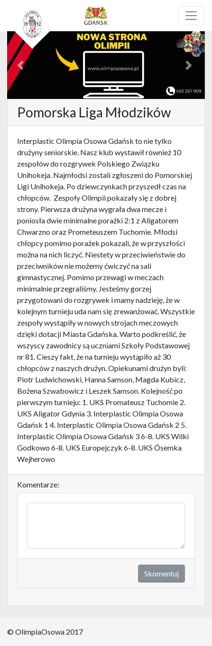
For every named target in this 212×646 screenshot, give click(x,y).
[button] (22, 65)
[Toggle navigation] (191, 15)
